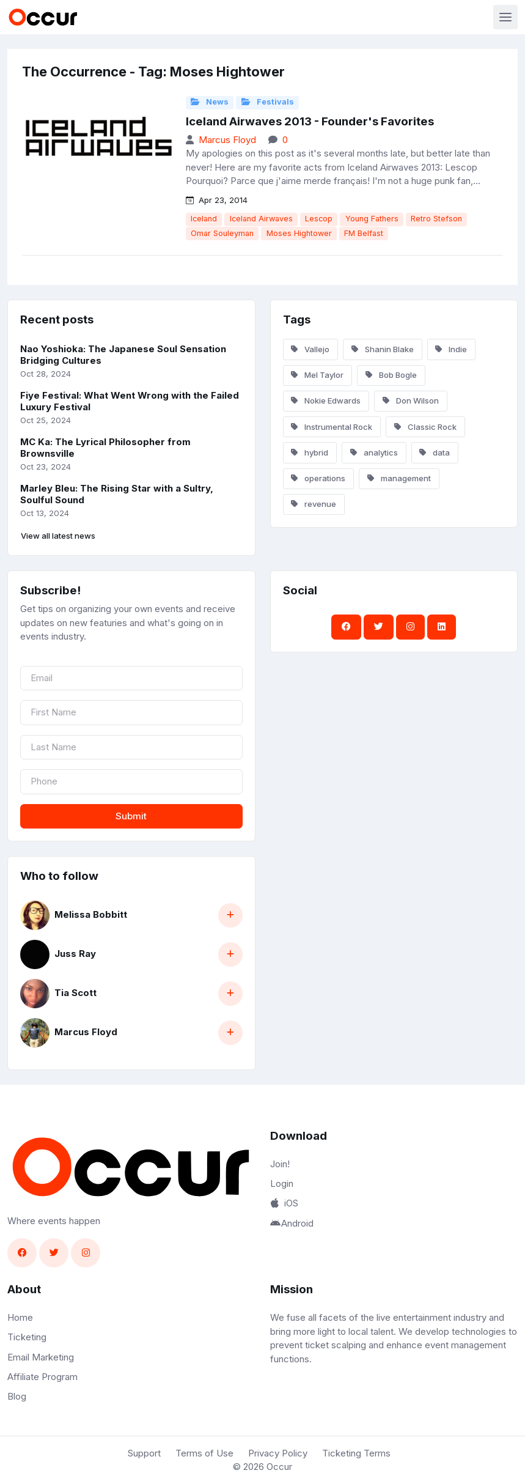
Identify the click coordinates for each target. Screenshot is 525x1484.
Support (144, 1453)
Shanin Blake (382, 349)
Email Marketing (40, 1357)
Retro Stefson (436, 218)
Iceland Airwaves (261, 218)
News (210, 101)
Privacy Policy (277, 1453)
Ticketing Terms (356, 1453)
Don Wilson (411, 400)
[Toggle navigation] (505, 17)
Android (292, 1223)
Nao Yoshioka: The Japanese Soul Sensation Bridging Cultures (123, 354)
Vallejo (310, 349)
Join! (280, 1164)
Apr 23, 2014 (217, 200)
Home (20, 1317)
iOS (284, 1203)
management (399, 478)
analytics (374, 452)
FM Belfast (363, 233)
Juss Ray (75, 953)
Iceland (204, 218)
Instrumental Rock (331, 427)
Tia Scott (75, 993)
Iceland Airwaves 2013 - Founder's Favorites (310, 121)
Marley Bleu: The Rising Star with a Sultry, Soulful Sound (116, 494)
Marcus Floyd (227, 140)
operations (318, 478)
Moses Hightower (299, 233)
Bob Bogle (391, 375)
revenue (313, 504)
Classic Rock (425, 427)
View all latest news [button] (58, 536)
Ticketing (26, 1337)
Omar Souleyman (222, 233)
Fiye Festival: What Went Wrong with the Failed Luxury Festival (129, 401)
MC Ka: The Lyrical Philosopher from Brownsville (105, 447)
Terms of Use (204, 1453)
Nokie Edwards (326, 400)
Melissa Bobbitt (90, 914)
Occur (279, 1466)
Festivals (267, 101)
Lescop (318, 218)
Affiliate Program (42, 1376)
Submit (131, 816)
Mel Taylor (317, 375)
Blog (16, 1396)
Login (281, 1183)
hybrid (309, 452)
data (434, 452)
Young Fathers (371, 218)
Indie (451, 349)
